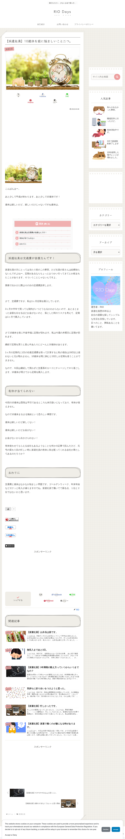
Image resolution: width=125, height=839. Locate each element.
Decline (101, 828)
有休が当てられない (28, 233)
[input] (104, 77)
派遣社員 (10, 541)
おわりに (23, 239)
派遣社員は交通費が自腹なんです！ (34, 227)
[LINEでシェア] (43, 95)
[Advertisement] (42, 131)
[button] (68, 95)
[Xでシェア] (17, 95)
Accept (114, 828)
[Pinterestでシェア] (55, 95)
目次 (41, 218)
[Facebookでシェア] (30, 95)
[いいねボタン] (8, 504)
